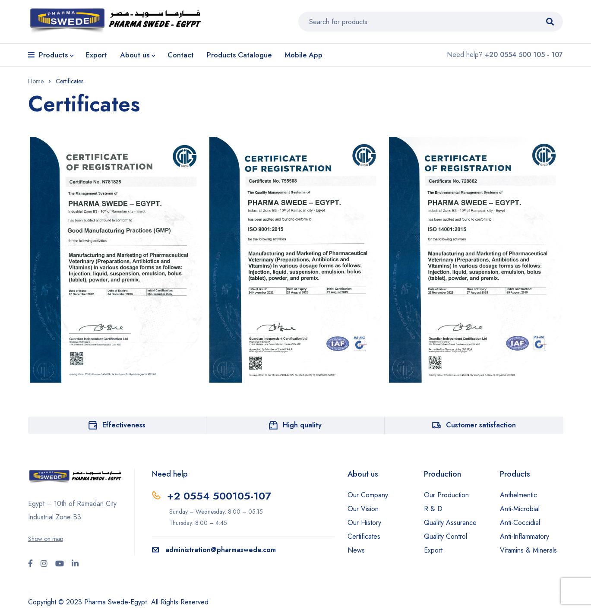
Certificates (364, 536)
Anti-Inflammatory (524, 536)
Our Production (446, 495)
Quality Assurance (450, 523)
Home (36, 81)
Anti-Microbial (520, 509)
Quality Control (445, 536)
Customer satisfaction (481, 425)
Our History (364, 523)
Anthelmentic (518, 495)
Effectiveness (123, 425)
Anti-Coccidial (520, 523)
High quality (302, 425)
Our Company (368, 495)
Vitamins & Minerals (528, 550)
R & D (433, 509)
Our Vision (363, 509)
